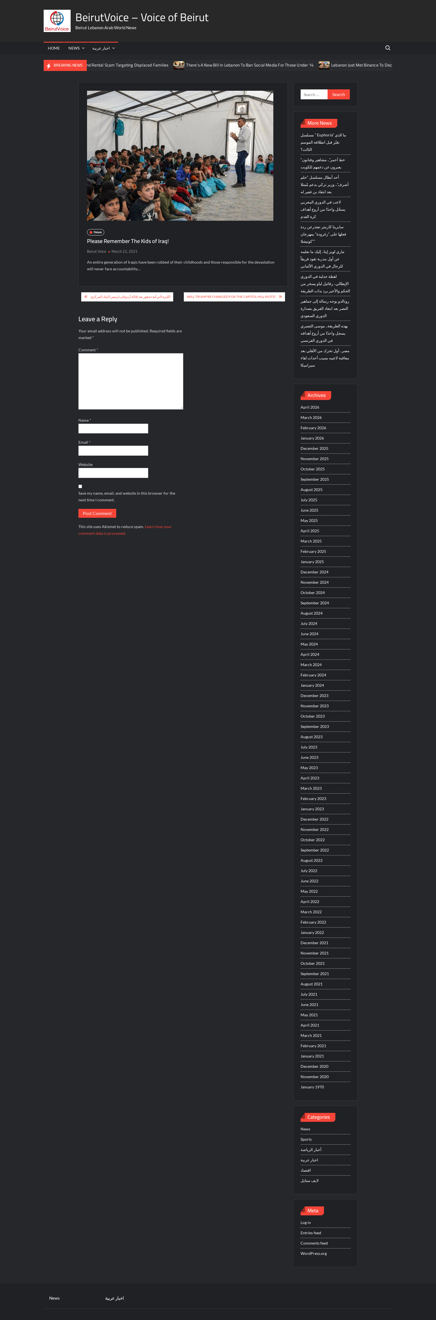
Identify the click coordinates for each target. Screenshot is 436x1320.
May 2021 (309, 1014)
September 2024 (315, 602)
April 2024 (310, 654)
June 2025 (309, 510)
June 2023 (309, 757)
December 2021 (314, 942)
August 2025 (312, 489)
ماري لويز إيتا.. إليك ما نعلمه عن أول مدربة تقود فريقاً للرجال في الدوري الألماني (323, 258)
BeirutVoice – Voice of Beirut (142, 17)
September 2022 (315, 850)
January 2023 (312, 808)
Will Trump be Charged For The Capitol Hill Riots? (231, 297)
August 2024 (312, 613)
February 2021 (313, 1045)
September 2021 (315, 973)
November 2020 (315, 1076)
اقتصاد (306, 1170)
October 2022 (313, 839)
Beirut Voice (96, 251)
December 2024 (314, 572)
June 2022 (309, 881)
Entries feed (311, 1232)
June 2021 (309, 1004)
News (74, 48)
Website (85, 464)
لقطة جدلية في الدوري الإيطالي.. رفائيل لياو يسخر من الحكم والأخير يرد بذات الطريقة (325, 283)
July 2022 (309, 870)
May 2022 (309, 891)
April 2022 (310, 901)
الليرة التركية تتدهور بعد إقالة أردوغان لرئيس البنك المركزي (130, 297)
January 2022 (312, 932)
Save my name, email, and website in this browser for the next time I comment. (126, 496)
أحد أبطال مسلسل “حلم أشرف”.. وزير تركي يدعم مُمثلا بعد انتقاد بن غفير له (325, 184)
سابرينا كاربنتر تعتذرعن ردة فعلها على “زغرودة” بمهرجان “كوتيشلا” (323, 234)
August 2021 (312, 984)
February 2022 (313, 922)
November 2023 (315, 705)
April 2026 (310, 407)
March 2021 (311, 1035)
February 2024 (313, 675)
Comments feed (314, 1243)
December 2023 (314, 695)
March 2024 (311, 664)
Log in (306, 1222)
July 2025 (309, 499)
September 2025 (315, 479)
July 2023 (309, 747)
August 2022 (312, 860)
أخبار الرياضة (311, 1149)
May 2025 (309, 520)
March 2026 (311, 417)
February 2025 (313, 551)
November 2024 (315, 582)
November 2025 (315, 458)
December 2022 (314, 819)
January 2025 (312, 561)
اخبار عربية (101, 48)
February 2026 (313, 427)
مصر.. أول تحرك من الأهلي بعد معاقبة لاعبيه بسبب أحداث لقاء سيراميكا (325, 357)
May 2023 (309, 767)
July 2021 (309, 994)
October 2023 (313, 716)
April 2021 (310, 1025)
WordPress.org (314, 1253)
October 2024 (313, 592)
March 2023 (311, 788)
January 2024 (312, 685)
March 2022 (311, 911)
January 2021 (312, 1056)
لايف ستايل (310, 1180)
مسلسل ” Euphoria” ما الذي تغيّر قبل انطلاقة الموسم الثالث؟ (323, 142)
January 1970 (312, 1087)
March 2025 (311, 541)
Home (54, 48)
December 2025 (314, 448)
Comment (88, 349)
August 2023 (312, 736)
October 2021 (313, 963)
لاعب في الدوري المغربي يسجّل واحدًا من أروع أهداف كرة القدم (323, 209)
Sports (306, 1139)
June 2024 (309, 633)
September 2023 (315, 726)
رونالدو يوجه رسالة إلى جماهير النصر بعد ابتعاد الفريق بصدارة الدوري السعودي (325, 308)
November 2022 (315, 829)
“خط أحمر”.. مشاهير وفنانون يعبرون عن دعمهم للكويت (323, 163)
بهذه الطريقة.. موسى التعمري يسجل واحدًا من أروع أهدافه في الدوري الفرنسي (324, 333)
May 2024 (309, 644)
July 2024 (309, 623)
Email (84, 442)
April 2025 (310, 530)
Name (84, 420)
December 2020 (314, 1066)
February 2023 (313, 798)
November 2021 (315, 953)
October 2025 (313, 469)
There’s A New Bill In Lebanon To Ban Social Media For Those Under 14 (260, 65)
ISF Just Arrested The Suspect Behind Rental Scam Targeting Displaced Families (106, 65)
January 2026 (312, 438)
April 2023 (310, 778)
